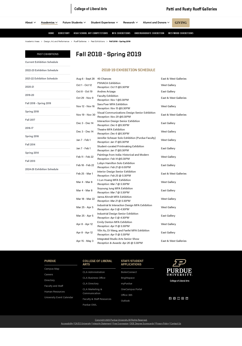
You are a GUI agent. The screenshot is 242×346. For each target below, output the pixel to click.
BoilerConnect (129, 272)
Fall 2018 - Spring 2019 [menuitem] (38, 103)
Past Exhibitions (98, 41)
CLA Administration (94, 272)
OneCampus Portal (131, 289)
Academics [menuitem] (49, 22)
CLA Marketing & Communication (92, 291)
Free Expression (121, 323)
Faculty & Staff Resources (97, 299)
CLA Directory (90, 283)
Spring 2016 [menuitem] (32, 136)
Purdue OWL (90, 304)
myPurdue (126, 283)
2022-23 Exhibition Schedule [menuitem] (41, 70)
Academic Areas (32, 41)
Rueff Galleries (80, 41)
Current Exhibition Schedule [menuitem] (41, 62)
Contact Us (175, 323)
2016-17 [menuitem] (29, 128)
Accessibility (67, 323)
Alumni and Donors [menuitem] (156, 22)
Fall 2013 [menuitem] (30, 161)
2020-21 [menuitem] (29, 87)
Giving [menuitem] (181, 22)
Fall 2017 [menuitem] (30, 120)
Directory (49, 280)
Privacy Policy (162, 323)
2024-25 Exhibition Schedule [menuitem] (41, 169)
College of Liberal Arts (90, 9)
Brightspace (128, 277)
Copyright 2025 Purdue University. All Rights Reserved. (121, 319)
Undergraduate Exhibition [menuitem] (149, 33)
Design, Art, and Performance (56, 41)
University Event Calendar (58, 297)
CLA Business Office (94, 277)
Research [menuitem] (130, 22)
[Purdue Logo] (45, 8)
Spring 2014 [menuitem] (32, 152)
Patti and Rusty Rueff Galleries (191, 8)
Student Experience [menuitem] (104, 22)
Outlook (125, 300)
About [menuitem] (30, 22)
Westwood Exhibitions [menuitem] (181, 33)
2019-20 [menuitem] (29, 95)
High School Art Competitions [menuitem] (91, 33)
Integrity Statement (101, 323)
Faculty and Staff (53, 285)
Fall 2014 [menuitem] (30, 144)
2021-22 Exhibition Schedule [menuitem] (41, 78)
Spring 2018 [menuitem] (32, 111)
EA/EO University (82, 323)
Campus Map (51, 268)
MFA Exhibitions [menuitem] (121, 33)
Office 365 (126, 295)
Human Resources (54, 291)
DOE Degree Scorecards (142, 323)
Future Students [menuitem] (74, 22)
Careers (48, 274)
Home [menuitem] (51, 33)
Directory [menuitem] (64, 33)
